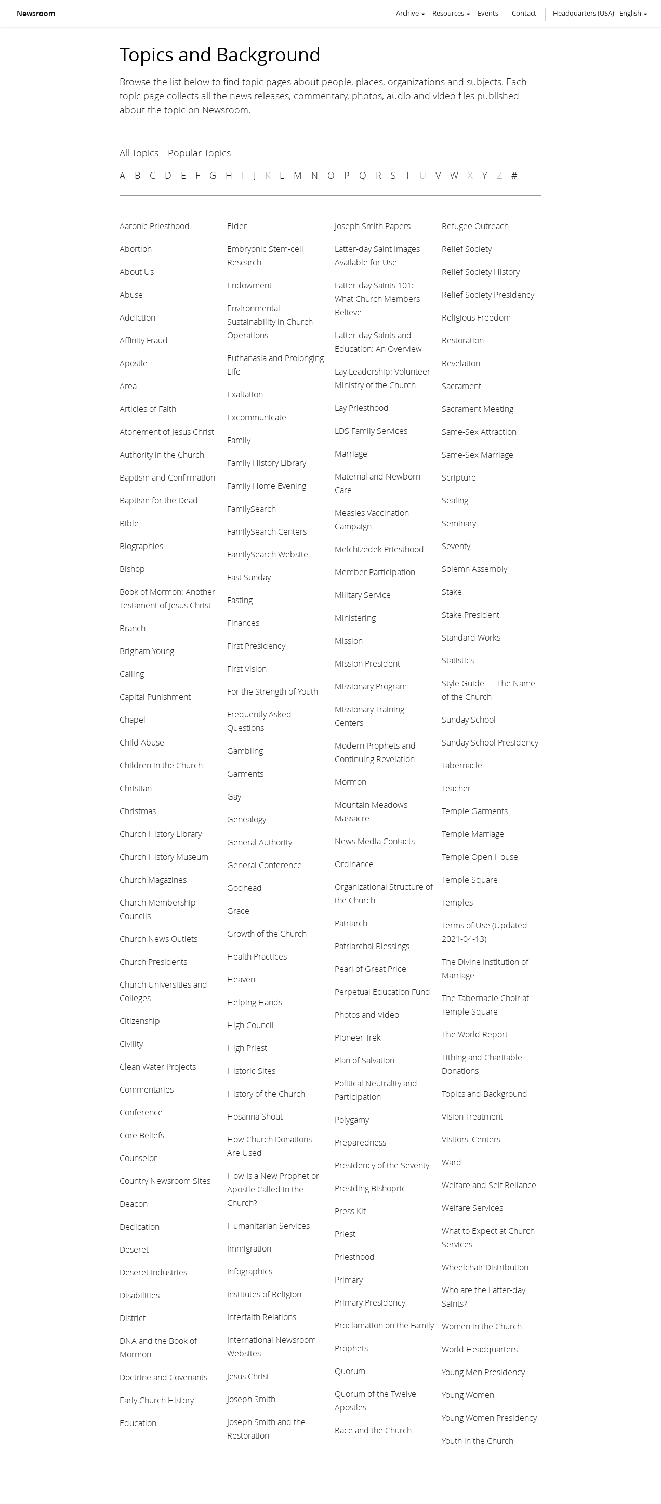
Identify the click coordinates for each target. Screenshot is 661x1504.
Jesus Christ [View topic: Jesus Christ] (248, 1376)
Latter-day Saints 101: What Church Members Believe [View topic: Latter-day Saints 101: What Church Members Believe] (377, 298)
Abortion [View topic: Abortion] (136, 249)
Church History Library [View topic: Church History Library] (161, 834)
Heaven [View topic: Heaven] (241, 979)
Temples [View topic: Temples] (457, 902)
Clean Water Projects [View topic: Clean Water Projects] (158, 1066)
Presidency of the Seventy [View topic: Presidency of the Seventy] (382, 1165)
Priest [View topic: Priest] (345, 1234)
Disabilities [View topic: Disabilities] (140, 1295)
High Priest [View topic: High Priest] (247, 1048)
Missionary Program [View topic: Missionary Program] (371, 686)
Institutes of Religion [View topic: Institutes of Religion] (264, 1294)
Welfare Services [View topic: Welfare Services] (472, 1208)
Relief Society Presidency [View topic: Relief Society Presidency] (488, 294)
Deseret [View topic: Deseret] (134, 1249)
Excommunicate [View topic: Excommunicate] (256, 417)
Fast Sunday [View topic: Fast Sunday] (249, 577)
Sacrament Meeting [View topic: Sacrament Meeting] (477, 409)
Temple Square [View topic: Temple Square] (470, 879)
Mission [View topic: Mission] (349, 640)
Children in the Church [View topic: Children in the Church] (161, 765)
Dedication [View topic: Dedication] (140, 1226)
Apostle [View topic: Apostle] (134, 363)
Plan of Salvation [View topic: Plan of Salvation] (364, 1060)
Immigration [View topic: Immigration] (249, 1248)
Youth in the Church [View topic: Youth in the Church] (477, 1440)
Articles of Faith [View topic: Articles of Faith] (148, 409)
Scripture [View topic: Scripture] (459, 477)
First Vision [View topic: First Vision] (247, 668)
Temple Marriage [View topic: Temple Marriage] (473, 834)
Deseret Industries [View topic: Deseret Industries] (153, 1272)
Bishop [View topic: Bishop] (132, 569)
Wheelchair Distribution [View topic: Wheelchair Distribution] (485, 1267)
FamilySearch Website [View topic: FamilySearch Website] (267, 554)
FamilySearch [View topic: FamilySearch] (251, 508)
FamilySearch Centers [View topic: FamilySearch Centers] (267, 531)
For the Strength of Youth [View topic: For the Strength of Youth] (272, 691)
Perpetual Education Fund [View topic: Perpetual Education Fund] (382, 991)
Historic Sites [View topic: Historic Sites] (251, 1070)
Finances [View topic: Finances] (243, 623)
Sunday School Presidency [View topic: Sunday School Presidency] (490, 742)
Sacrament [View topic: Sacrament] (461, 386)
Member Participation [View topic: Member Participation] (375, 572)
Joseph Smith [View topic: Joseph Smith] (251, 1399)
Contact (524, 13)
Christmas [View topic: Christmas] (138, 811)
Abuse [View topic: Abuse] (131, 294)
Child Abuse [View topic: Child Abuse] (142, 742)
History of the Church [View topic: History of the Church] (266, 1093)
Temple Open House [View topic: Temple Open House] (480, 856)
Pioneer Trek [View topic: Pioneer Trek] (358, 1037)
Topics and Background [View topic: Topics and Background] (484, 1093)
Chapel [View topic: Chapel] (133, 719)
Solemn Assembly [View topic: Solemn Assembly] (474, 569)
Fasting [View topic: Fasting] (240, 600)
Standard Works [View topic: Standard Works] (471, 637)
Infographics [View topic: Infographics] (249, 1271)
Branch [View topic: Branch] (133, 628)
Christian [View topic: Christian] (136, 788)
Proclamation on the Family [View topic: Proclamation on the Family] (384, 1325)
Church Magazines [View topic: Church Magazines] (153, 879)
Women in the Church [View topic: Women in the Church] (482, 1326)
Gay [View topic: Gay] (234, 796)
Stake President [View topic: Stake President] (470, 614)
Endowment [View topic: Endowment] (249, 285)
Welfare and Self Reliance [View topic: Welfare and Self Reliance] (489, 1185)
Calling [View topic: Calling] (132, 674)
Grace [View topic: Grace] (238, 910)
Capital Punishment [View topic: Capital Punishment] (155, 696)
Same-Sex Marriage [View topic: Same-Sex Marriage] (477, 454)
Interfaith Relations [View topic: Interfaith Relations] (261, 1317)
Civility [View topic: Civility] (131, 1043)
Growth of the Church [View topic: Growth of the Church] (267, 933)
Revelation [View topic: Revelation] (461, 363)
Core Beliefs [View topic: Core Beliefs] (142, 1135)
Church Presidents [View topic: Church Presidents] (153, 961)
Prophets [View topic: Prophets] (351, 1348)
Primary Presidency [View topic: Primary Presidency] (370, 1302)
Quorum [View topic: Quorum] (350, 1371)
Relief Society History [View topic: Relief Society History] (481, 271)
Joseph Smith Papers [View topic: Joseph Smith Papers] (373, 226)
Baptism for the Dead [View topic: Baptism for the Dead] (159, 500)
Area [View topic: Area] (128, 386)
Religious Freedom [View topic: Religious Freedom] (476, 317)
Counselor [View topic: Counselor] (138, 1158)
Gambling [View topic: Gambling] (245, 750)
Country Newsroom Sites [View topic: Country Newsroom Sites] (165, 1181)
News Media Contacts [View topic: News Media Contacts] (375, 841)
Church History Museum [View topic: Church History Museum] (164, 856)
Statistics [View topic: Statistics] (458, 660)
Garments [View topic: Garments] (245, 773)
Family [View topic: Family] (238, 440)
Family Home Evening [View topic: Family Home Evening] (266, 485)
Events (488, 13)
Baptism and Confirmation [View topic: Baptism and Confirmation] (167, 477)
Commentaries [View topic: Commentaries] (147, 1089)
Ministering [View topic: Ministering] (355, 617)
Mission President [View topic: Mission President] (367, 663)
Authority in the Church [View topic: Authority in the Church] (162, 454)
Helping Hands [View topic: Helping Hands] (254, 1002)
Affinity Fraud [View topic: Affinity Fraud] (144, 340)
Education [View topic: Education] (138, 1423)
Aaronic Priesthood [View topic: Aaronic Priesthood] (155, 226)
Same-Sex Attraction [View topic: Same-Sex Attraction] (479, 431)
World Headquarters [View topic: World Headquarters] (480, 1349)
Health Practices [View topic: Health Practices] (257, 956)
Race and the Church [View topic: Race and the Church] (373, 1430)
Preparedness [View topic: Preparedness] (360, 1142)
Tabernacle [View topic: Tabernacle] (462, 765)
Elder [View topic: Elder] (237, 226)
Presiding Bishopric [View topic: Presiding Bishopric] (370, 1188)
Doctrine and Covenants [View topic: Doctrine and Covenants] (163, 1377)
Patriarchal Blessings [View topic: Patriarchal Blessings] (372, 946)
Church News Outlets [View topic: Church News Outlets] (158, 938)
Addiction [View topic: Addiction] (137, 317)
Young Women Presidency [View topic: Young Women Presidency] (489, 1417)
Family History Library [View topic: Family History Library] (266, 463)
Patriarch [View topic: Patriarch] (351, 923)
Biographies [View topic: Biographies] (141, 546)
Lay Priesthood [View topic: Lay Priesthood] (362, 408)
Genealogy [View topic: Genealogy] (246, 819)
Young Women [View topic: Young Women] (468, 1395)
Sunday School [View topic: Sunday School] (469, 719)
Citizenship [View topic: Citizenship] (140, 1021)
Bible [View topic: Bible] (129, 523)
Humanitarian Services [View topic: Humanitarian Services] (268, 1225)
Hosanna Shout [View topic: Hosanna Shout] (255, 1116)
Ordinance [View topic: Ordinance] (354, 864)
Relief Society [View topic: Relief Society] (467, 249)
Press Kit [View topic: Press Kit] (350, 1211)
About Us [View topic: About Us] (137, 271)
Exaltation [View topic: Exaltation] (245, 394)
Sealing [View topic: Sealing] (455, 500)
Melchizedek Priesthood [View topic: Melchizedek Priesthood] (379, 549)
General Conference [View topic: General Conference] (264, 865)
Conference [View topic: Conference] (141, 1112)
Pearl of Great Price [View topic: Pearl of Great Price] (370, 969)
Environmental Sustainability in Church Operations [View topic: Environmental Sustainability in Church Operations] (270, 321)
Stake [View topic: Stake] (452, 591)
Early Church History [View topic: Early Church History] (157, 1400)
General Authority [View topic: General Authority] (259, 842)
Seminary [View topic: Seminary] (459, 523)
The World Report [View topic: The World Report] (475, 1034)
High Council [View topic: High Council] (250, 1025)
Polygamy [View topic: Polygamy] (352, 1119)
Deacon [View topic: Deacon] (134, 1203)
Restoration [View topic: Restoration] (463, 340)
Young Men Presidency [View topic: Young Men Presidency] (483, 1372)
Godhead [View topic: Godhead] (244, 888)
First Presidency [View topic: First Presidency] (256, 645)
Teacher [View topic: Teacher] (456, 788)
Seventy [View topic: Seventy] (456, 546)
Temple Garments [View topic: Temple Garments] (475, 811)
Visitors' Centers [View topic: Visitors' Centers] (471, 1139)
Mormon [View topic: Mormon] (350, 782)
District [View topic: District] (133, 1318)
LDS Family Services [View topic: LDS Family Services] (371, 430)
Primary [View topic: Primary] (349, 1279)
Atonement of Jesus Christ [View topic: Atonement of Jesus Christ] (167, 431)
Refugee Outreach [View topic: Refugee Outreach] (475, 226)
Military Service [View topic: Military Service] (363, 595)
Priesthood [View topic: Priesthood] (355, 1256)
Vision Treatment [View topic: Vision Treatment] (472, 1116)
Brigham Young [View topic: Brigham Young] (147, 651)
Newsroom (36, 13)
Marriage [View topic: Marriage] (351, 453)
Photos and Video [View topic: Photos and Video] (367, 1014)
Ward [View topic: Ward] (451, 1162)
